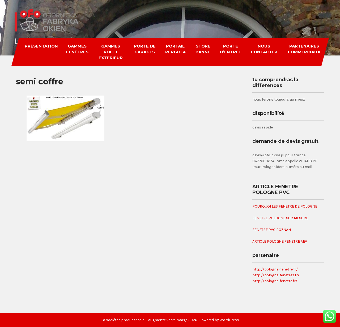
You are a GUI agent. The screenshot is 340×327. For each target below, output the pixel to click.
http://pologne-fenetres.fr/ (275, 275)
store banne (202, 49)
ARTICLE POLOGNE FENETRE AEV (279, 241)
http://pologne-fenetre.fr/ (274, 281)
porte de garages (144, 49)
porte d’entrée (230, 49)
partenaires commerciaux (303, 49)
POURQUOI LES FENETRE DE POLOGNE (284, 206)
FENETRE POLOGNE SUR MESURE (280, 218)
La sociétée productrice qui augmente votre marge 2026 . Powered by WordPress (170, 320)
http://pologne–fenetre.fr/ (275, 269)
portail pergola (175, 49)
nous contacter (263, 49)
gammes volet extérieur (110, 52)
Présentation (41, 46)
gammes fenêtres (77, 49)
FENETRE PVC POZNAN (271, 229)
